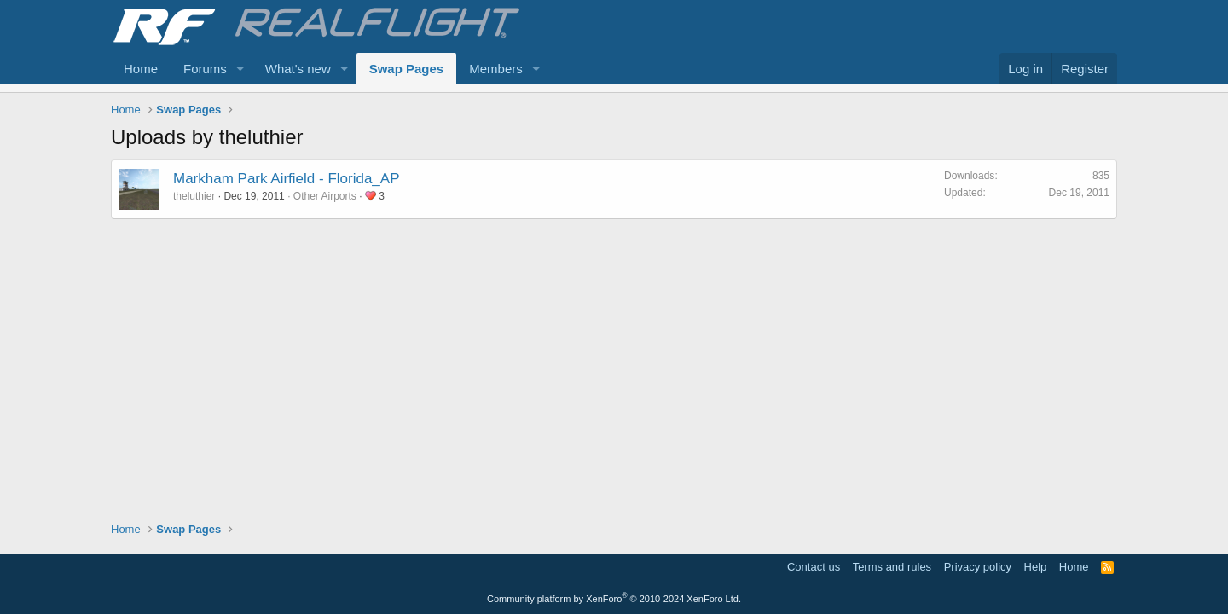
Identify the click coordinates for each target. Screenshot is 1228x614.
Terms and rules (892, 566)
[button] (240, 68)
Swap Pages (406, 68)
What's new (298, 68)
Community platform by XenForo (614, 599)
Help (1035, 566)
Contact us (813, 566)
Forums (205, 68)
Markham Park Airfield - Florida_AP (286, 179)
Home (141, 68)
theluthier (194, 196)
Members (496, 68)
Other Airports (324, 196)
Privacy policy (977, 566)
